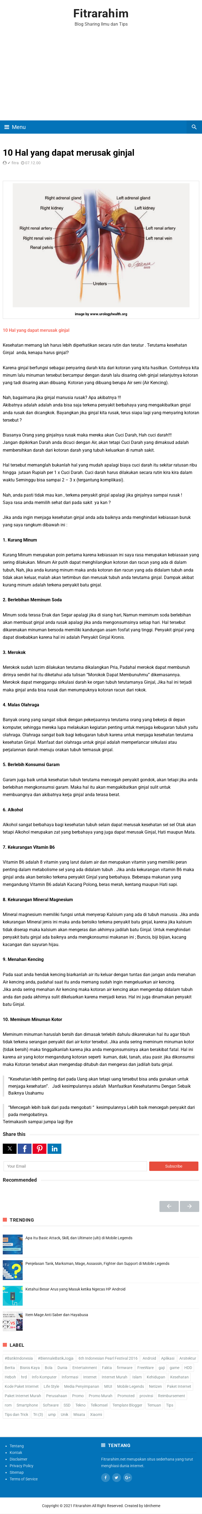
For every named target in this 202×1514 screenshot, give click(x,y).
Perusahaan (56, 1396)
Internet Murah (114, 1377)
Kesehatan (179, 1377)
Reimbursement (171, 1396)
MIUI (108, 1386)
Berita (10, 1367)
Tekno (80, 1405)
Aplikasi (167, 1358)
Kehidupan (156, 1377)
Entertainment (84, 1367)
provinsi (146, 1396)
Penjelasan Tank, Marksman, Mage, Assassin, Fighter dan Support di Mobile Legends (97, 1263)
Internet (90, 1377)
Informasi (70, 1377)
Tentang (17, 1446)
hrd (24, 1377)
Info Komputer (44, 1377)
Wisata (79, 1414)
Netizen (155, 1386)
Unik (64, 1414)
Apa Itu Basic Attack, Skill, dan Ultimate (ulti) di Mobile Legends (78, 1238)
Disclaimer (18, 1459)
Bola (49, 1367)
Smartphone (27, 1405)
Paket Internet (179, 1386)
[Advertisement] (101, 79)
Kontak (16, 1452)
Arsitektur (187, 1358)
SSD (67, 1405)
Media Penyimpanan (81, 1386)
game (174, 1367)
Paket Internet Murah (23, 1396)
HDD (188, 1367)
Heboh (10, 1377)
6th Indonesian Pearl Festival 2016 (108, 1358)
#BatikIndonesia (19, 1358)
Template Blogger (127, 1405)
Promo (78, 1396)
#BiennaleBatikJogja (56, 1358)
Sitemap (17, 1472)
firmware (124, 1367)
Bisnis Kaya (30, 1367)
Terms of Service (24, 1479)
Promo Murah (100, 1396)
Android (149, 1358)
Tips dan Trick (16, 1414)
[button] (10, 1149)
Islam (137, 1377)
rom (8, 1405)
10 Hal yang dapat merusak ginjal (36, 330)
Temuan (154, 1405)
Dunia (62, 1367)
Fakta (107, 1367)
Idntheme (152, 1506)
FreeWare (145, 1367)
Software (51, 1405)
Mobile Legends (130, 1386)
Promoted (126, 1396)
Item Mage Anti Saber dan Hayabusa (56, 1315)
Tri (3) (38, 1414)
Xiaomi (96, 1414)
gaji (162, 1367)
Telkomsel (99, 1405)
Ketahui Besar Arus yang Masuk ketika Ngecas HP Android (75, 1289)
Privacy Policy (21, 1466)
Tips (169, 1405)
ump (52, 1414)
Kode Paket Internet (22, 1386)
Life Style (51, 1386)
